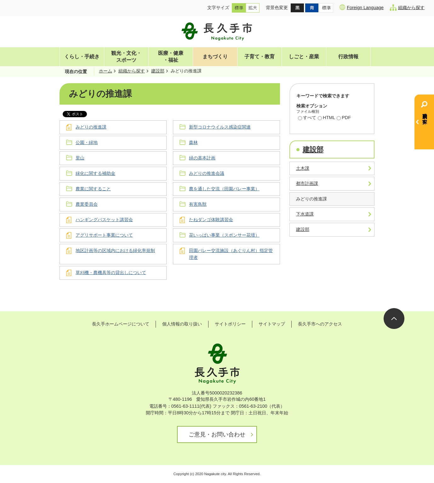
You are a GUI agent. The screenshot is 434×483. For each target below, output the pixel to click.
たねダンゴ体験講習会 (211, 219)
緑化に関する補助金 (95, 173)
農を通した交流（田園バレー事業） (224, 188)
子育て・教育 (259, 56)
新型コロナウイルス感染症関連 (220, 126)
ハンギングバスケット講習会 (104, 219)
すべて (307, 118)
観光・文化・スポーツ (126, 56)
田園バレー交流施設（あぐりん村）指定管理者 (231, 254)
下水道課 (305, 213)
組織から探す (407, 7)
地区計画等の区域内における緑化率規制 (115, 250)
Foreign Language (362, 7)
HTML (326, 118)
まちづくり (215, 56)
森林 (193, 142)
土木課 (302, 168)
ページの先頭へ (394, 318)
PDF (344, 118)
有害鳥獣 (198, 204)
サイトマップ (272, 323)
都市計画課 (307, 183)
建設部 (157, 70)
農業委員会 (87, 204)
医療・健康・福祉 (170, 56)
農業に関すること (93, 188)
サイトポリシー (230, 323)
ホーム (105, 70)
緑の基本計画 (202, 157)
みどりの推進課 (91, 126)
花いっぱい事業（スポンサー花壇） (224, 235)
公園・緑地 (87, 142)
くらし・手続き (82, 56)
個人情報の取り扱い (182, 323)
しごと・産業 (304, 56)
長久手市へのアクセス (320, 323)
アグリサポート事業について (104, 235)
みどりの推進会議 (206, 173)
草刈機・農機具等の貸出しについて (111, 272)
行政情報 (348, 56)
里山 (80, 157)
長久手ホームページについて (120, 323)
